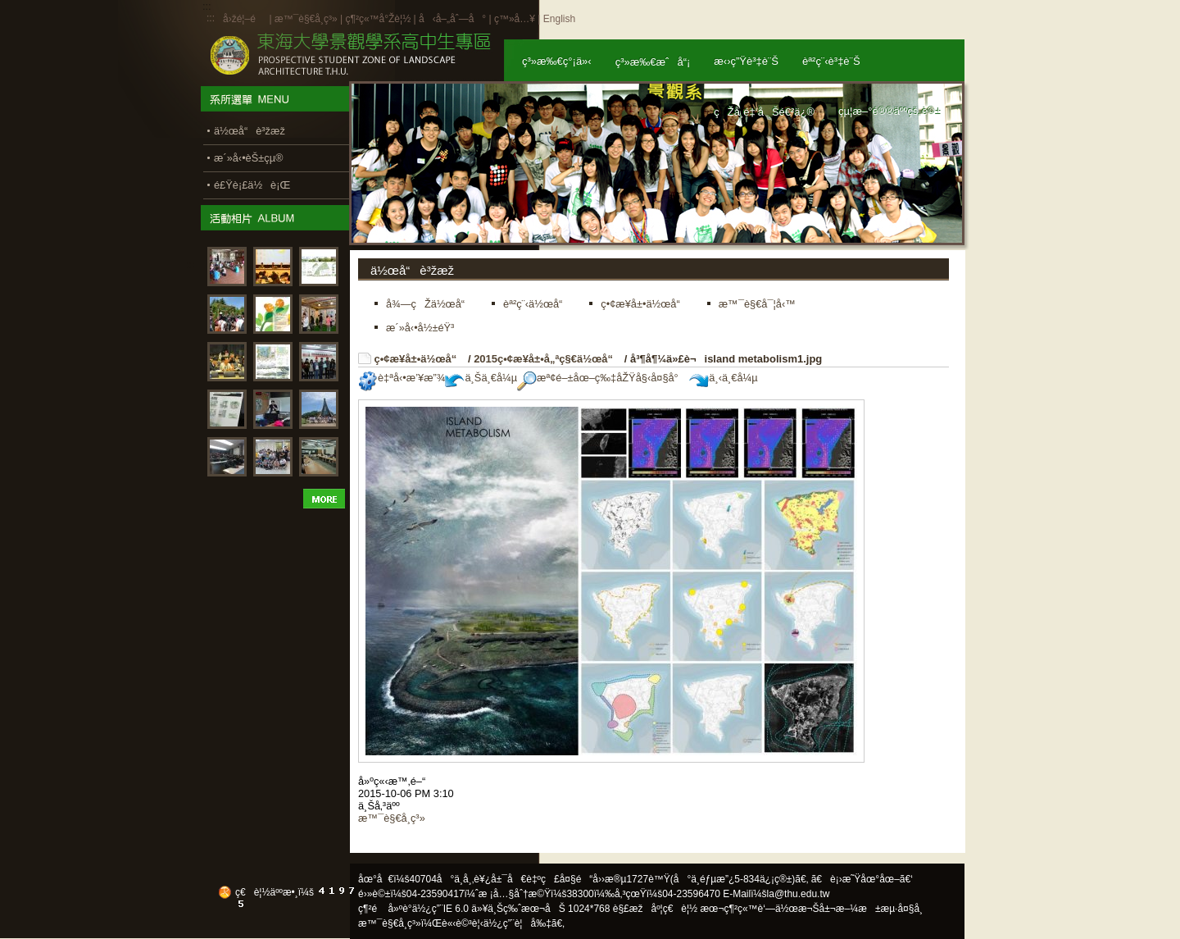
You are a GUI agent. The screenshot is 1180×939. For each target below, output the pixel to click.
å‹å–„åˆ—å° (452, 19)
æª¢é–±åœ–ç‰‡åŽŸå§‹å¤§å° (602, 377)
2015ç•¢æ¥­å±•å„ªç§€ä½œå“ (547, 359)
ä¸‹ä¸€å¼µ (723, 377)
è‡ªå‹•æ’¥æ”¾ (401, 377)
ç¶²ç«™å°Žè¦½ (378, 19)
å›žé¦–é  (244, 19)
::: (210, 18)
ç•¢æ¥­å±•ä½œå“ (419, 359)
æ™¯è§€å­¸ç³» (307, 19)
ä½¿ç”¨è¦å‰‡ (517, 923)
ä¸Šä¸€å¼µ (481, 377)
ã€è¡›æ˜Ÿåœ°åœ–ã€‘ (862, 879)
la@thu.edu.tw (798, 894)
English (559, 19)
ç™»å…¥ (514, 19)
